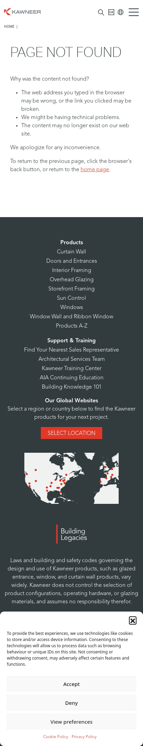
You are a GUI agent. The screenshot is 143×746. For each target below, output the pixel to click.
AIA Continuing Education (72, 378)
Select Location (71, 433)
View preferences (71, 721)
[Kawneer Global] (120, 12)
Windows (71, 307)
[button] (132, 620)
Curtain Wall (71, 252)
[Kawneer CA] (111, 12)
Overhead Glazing (72, 280)
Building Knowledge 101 (72, 387)
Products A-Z (71, 326)
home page (95, 170)
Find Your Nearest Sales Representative (71, 350)
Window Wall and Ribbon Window (71, 317)
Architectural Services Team (71, 359)
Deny (71, 702)
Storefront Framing (71, 289)
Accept (71, 683)
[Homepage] (22, 11)
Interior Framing (71, 270)
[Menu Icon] (135, 13)
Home (9, 26)
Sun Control (71, 298)
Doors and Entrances (71, 261)
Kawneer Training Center (72, 368)
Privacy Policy (84, 737)
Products (71, 243)
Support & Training (71, 341)
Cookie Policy (55, 737)
